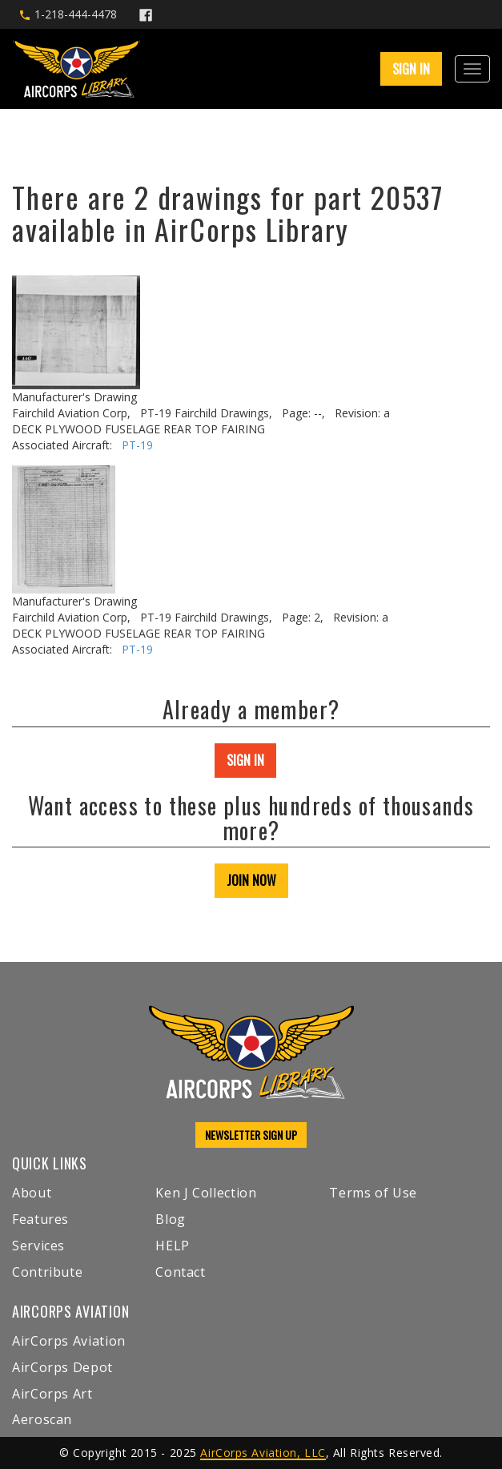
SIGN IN (411, 68)
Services (38, 1245)
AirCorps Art (52, 1394)
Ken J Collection (205, 1192)
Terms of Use (373, 1192)
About (31, 1192)
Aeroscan (42, 1419)
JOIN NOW (251, 880)
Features (40, 1219)
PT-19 (137, 445)
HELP (172, 1245)
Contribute (47, 1272)
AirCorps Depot (62, 1367)
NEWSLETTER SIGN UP (251, 1134)
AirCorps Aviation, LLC (262, 1452)
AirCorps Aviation (69, 1341)
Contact (180, 1272)
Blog (170, 1219)
